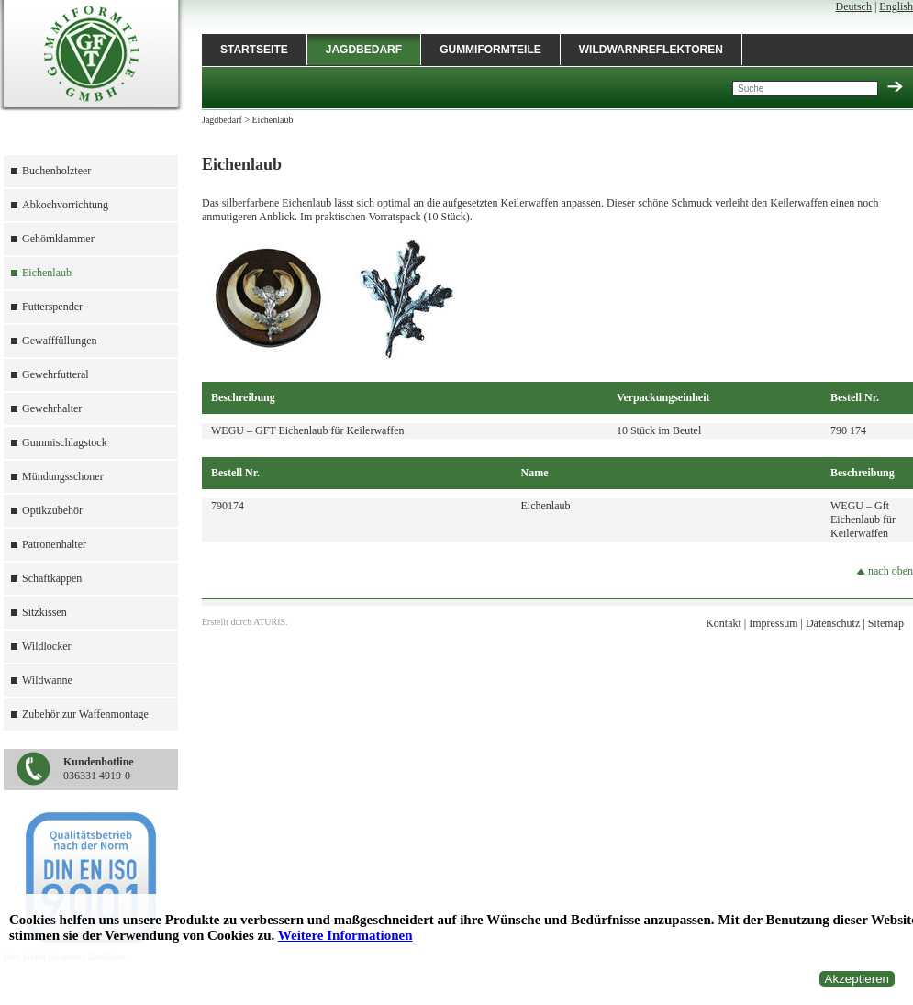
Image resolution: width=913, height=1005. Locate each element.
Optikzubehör (52, 510)
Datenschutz (833, 623)
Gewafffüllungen (59, 340)
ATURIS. (270, 622)
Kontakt (723, 623)
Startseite (254, 49)
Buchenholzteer (56, 170)
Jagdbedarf (364, 49)
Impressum (773, 623)
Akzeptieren (857, 979)
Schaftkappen (52, 578)
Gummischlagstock (64, 442)
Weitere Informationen (345, 935)
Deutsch (854, 6)
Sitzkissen (44, 612)
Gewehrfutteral (55, 374)
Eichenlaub (47, 272)
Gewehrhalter (52, 408)
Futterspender (52, 306)
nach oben (884, 570)
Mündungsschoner (63, 476)
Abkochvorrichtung (65, 204)
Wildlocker (47, 646)
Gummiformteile (490, 49)
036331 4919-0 (98, 768)
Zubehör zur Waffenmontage (85, 714)
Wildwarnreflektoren (651, 49)
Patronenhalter (54, 544)
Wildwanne (47, 680)
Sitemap (886, 623)
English (896, 6)
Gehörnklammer (58, 238)
